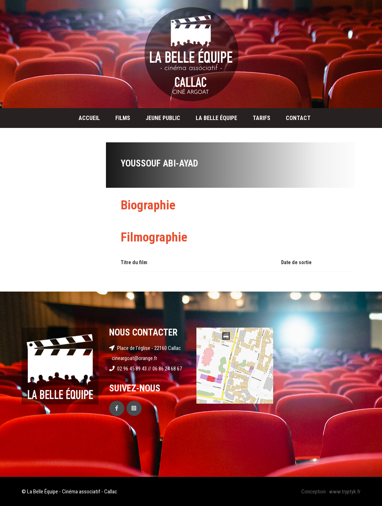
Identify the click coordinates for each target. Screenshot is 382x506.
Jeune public (163, 118)
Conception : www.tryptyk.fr (330, 491)
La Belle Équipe (216, 118)
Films (122, 118)
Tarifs (261, 118)
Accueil (89, 118)
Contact (298, 118)
